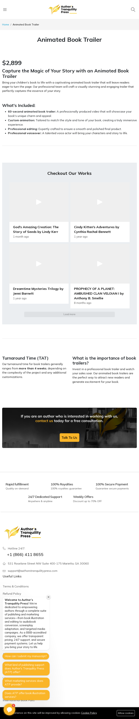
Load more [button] (69, 314)
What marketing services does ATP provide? (24, 682)
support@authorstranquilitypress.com (32, 571)
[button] (39, 212)
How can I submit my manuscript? (26, 656)
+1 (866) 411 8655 (25, 554)
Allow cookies (126, 713)
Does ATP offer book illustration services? (25, 694)
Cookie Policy (89, 712)
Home (5, 24)
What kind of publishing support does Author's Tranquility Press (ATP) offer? (24, 668)
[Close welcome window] (48, 597)
